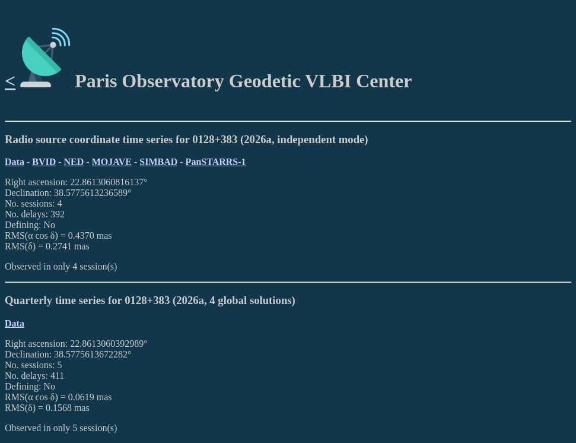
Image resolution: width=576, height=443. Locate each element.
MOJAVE (112, 162)
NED (74, 162)
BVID (44, 162)
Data (14, 162)
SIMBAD (158, 162)
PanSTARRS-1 (216, 162)
